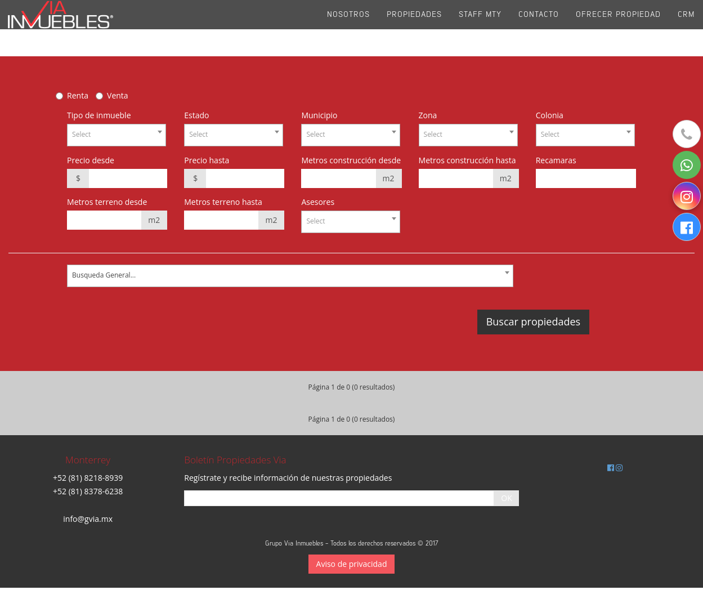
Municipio (319, 115)
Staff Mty (480, 28)
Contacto (538, 28)
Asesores (317, 201)
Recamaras (556, 160)
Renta (77, 95)
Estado (196, 115)
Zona (428, 115)
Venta (117, 95)
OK (506, 498)
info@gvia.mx (88, 518)
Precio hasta (206, 160)
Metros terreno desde (107, 201)
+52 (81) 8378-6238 (88, 491)
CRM (686, 28)
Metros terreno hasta (223, 201)
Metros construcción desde (351, 160)
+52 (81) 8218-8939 (88, 477)
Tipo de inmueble (99, 115)
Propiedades (414, 28)
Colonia (549, 115)
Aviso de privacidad (351, 563)
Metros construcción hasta (467, 160)
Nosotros (348, 28)
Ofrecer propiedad (618, 28)
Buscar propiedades (533, 321)
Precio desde (90, 160)
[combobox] (116, 135)
